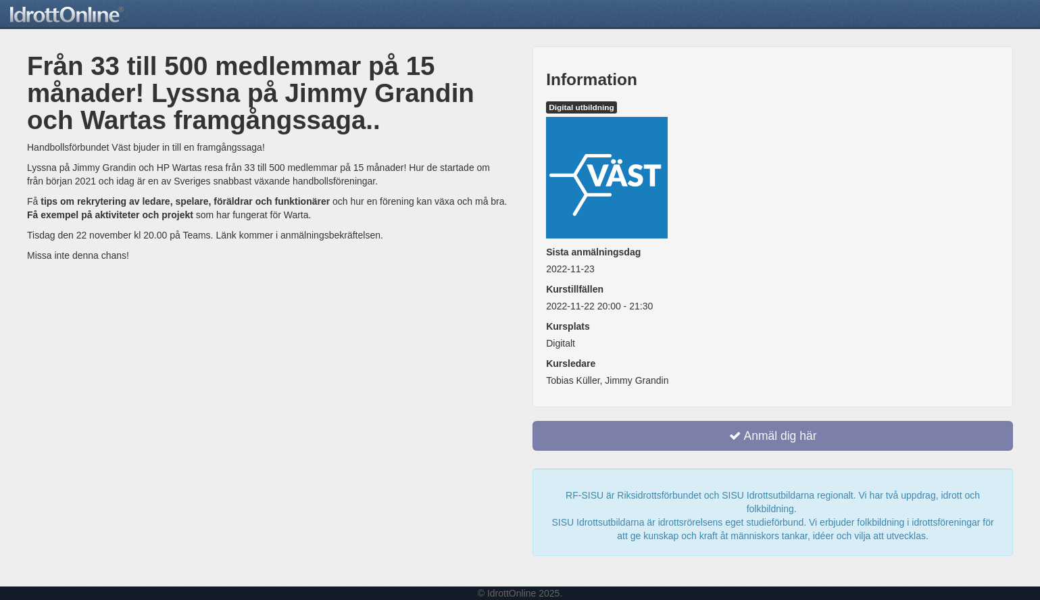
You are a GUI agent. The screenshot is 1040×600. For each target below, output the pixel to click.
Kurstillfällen (574, 289)
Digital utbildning (581, 107)
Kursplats (568, 326)
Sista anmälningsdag (593, 252)
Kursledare (570, 363)
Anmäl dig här (773, 436)
